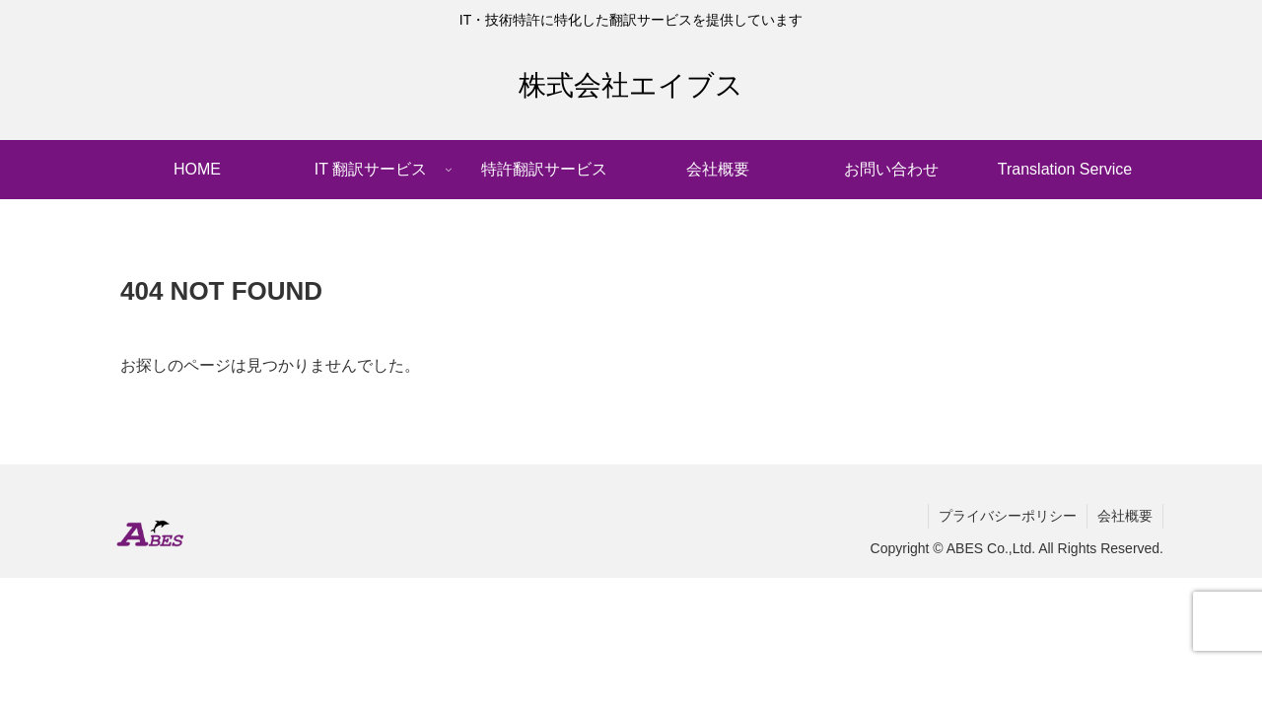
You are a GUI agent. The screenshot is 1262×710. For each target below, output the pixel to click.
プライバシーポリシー (1008, 516)
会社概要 (1125, 516)
